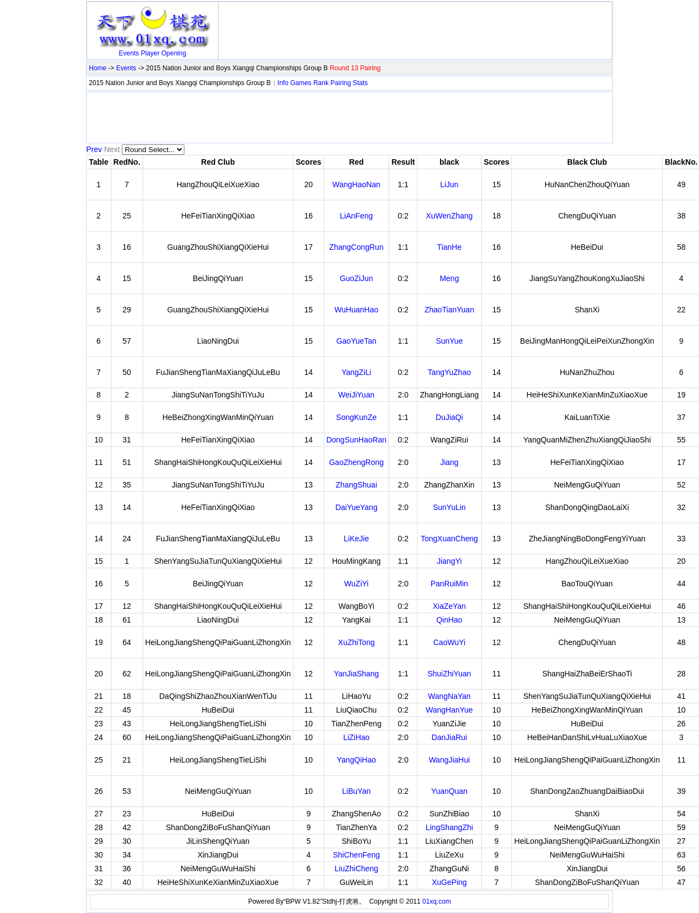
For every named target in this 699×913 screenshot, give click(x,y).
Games (301, 83)
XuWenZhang (449, 215)
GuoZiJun (356, 278)
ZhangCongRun (356, 247)
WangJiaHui (449, 759)
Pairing (340, 83)
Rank (321, 83)
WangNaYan (449, 696)
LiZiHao (356, 737)
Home (97, 68)
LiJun (449, 184)
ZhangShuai (356, 484)
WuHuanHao (357, 309)
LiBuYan (356, 791)
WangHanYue (449, 709)
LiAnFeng (356, 215)
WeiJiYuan (357, 394)
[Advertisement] (415, 20)
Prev (94, 149)
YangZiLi (356, 372)
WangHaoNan (356, 184)
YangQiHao (356, 759)
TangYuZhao (449, 372)
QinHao (449, 619)
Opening (173, 53)
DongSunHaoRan (356, 439)
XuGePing (449, 882)
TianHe (449, 247)
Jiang (449, 462)
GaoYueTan (356, 341)
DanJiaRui (449, 737)
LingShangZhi (449, 827)
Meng (449, 278)
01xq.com (436, 901)
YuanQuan (449, 791)
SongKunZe (356, 417)
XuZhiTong (356, 642)
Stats (360, 83)
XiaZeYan (449, 606)
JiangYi (449, 561)
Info (283, 83)
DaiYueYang (356, 507)
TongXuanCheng (449, 538)
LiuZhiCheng (356, 868)
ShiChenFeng (356, 854)
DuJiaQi (449, 417)
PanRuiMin (449, 583)
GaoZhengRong (356, 462)
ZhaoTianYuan (450, 309)
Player (150, 53)
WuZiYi (356, 583)
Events (129, 53)
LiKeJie (356, 538)
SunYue (449, 341)
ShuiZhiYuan (449, 673)
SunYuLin (449, 507)
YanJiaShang (356, 673)
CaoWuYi (449, 642)
